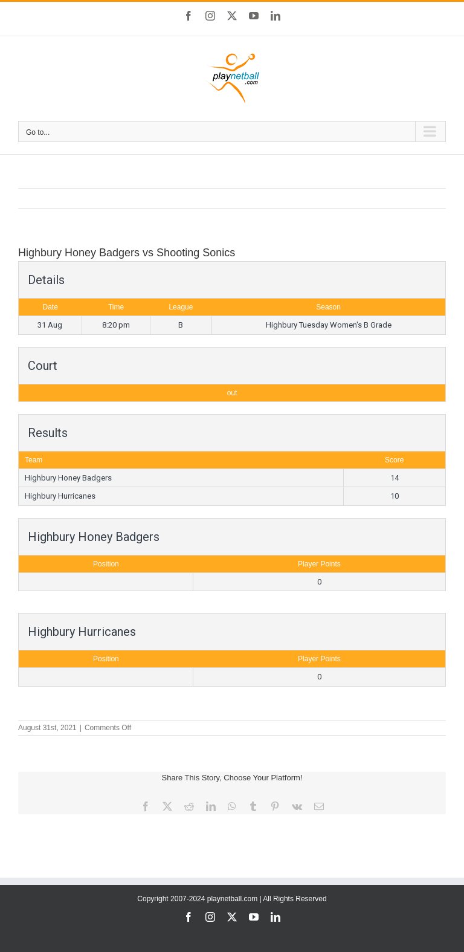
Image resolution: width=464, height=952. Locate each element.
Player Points (319, 564)
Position (106, 564)
